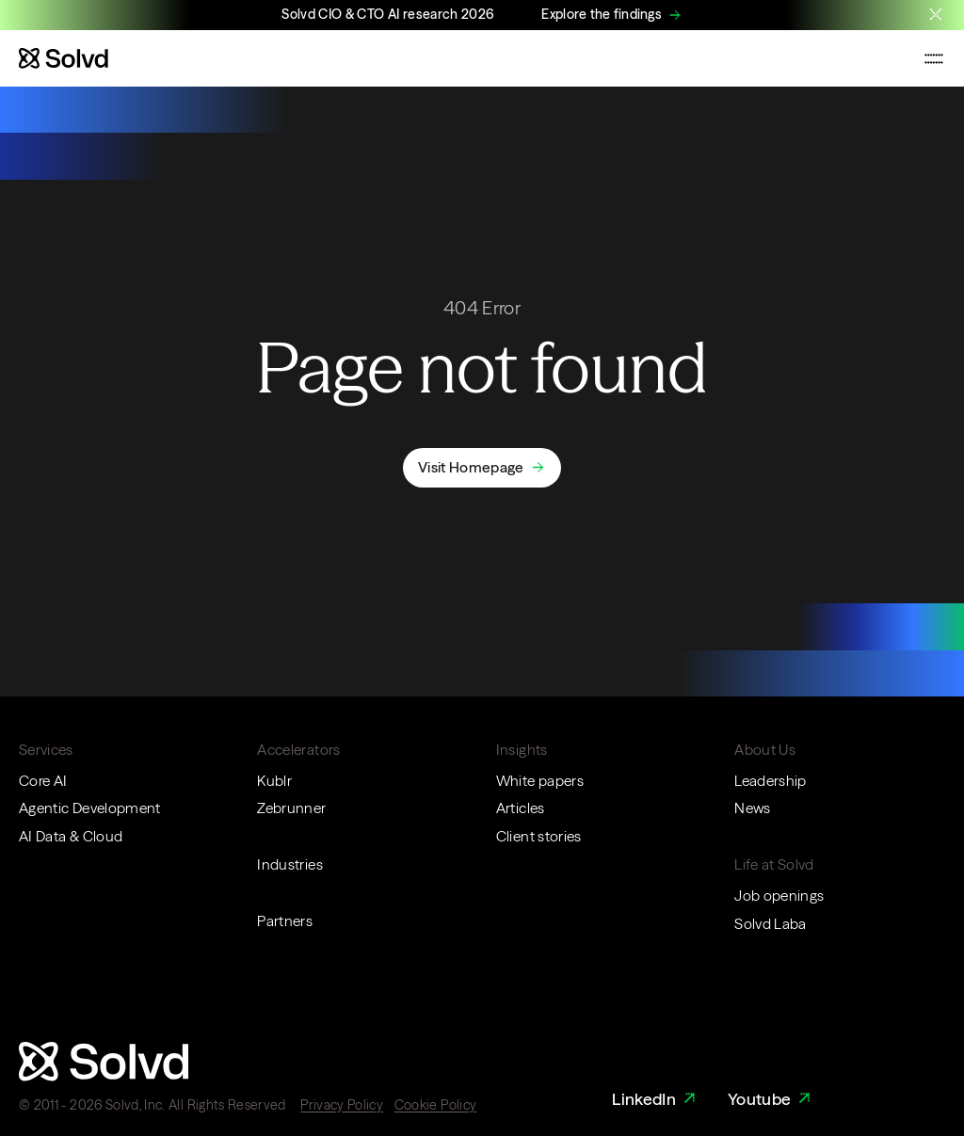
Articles (520, 808)
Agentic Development (90, 808)
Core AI (43, 781)
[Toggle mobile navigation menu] (934, 58)
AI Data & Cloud (70, 836)
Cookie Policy (435, 1104)
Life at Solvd (774, 864)
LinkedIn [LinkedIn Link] (655, 1099)
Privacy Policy (341, 1104)
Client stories (539, 836)
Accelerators (298, 750)
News (752, 808)
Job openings (779, 895)
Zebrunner (291, 808)
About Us (764, 750)
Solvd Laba (770, 924)
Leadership (770, 781)
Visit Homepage (470, 467)
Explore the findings (601, 14)
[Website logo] (63, 58)
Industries (290, 864)
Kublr (274, 781)
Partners (285, 921)
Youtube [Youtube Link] (771, 1099)
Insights (522, 750)
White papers (540, 781)
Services (46, 750)
